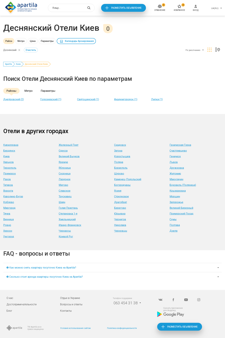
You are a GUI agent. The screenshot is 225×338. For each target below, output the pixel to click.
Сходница (64, 173)
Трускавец (65, 196)
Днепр (174, 230)
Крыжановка (178, 190)
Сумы (173, 219)
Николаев (120, 225)
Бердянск (9, 150)
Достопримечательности (22, 304)
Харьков (8, 162)
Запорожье (176, 202)
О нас (10, 298)
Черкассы (65, 230)
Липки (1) (157, 99)
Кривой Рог (66, 236)
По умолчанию (193, 50)
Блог (9, 310)
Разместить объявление (126, 8)
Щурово (119, 173)
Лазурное (64, 179)
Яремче (63, 162)
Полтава (175, 225)
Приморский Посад (181, 213)
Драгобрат (120, 202)
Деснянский (9, 50)
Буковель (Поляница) (183, 185)
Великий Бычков (69, 156)
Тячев (6, 213)
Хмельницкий (67, 219)
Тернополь (9, 167)
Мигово (63, 185)
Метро (21, 41)
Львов (174, 162)
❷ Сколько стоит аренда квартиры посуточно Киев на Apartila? (44, 276)
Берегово (120, 207)
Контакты (66, 310)
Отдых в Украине (70, 298)
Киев (18, 64)
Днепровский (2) (13, 99)
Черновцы (120, 230)
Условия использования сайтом (75, 328)
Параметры (47, 41)
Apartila (8, 64)
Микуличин (176, 179)
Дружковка (177, 167)
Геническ (175, 156)
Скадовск (120, 145)
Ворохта (8, 190)
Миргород (9, 207)
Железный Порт (68, 145)
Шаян (62, 202)
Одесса (63, 150)
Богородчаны (122, 185)
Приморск (9, 173)
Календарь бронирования (79, 41)
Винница (8, 219)
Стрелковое (121, 196)
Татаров (8, 185)
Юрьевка (119, 213)
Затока (118, 150)
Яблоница (65, 167)
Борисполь (121, 167)
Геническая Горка (180, 145)
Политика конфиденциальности (122, 328)
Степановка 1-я (68, 213)
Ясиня (117, 190)
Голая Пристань (68, 207)
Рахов (7, 179)
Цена (33, 41)
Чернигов (120, 219)
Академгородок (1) (125, 99)
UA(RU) (214, 8)
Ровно (7, 225)
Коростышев (122, 156)
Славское (64, 190)
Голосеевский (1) (50, 99)
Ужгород (8, 236)
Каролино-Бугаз (13, 196)
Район (8, 41)
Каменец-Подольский (127, 179)
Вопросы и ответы (71, 304)
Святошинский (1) (88, 99)
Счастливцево (178, 150)
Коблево (8, 202)
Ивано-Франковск (70, 225)
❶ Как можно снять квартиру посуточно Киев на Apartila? (41, 267)
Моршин (175, 196)
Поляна (118, 162)
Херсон (7, 230)
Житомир (175, 173)
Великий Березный (181, 207)
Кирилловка (10, 145)
